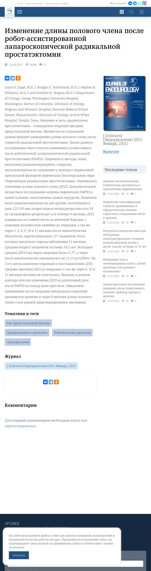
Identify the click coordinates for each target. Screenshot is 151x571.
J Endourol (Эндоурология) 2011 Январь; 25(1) (41, 366)
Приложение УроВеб (56, 3)
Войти (141, 12)
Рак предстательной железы (28, 323)
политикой (16, 547)
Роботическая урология (72, 332)
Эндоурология (18, 342)
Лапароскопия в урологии (27, 332)
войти (75, 420)
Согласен (19, 555)
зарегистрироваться (20, 426)
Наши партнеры (34, 3)
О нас (20, 3)
